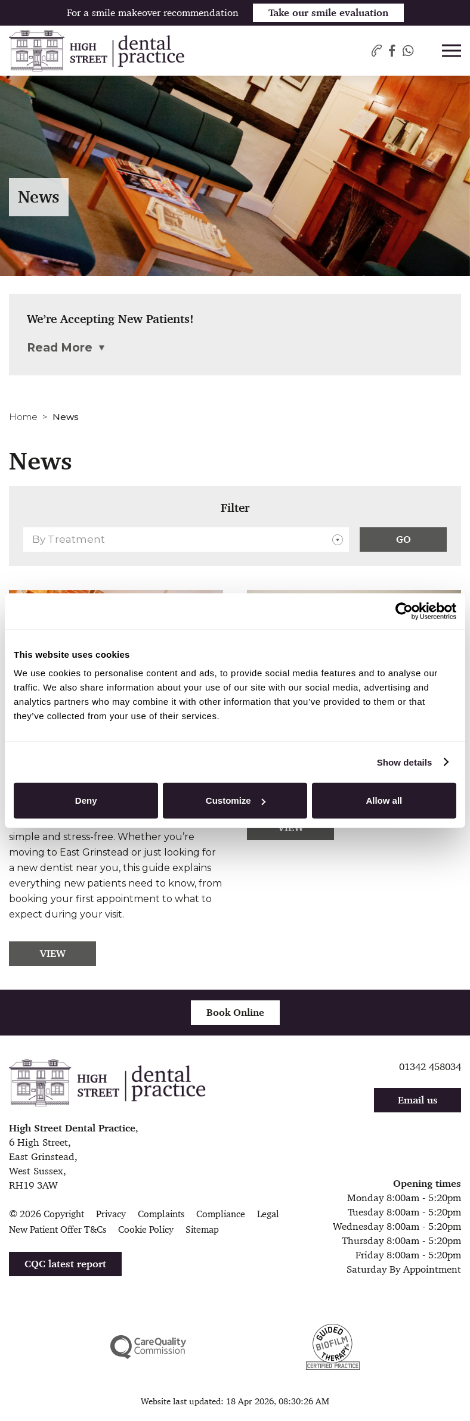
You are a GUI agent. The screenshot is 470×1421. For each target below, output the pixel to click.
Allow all (384, 800)
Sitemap (202, 1229)
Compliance (220, 1214)
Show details (404, 762)
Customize (235, 800)
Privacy (111, 1214)
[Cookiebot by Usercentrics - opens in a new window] (404, 611)
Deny (86, 800)
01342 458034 (430, 1066)
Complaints (161, 1214)
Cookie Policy (146, 1229)
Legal (268, 1214)
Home (23, 416)
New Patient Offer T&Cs (57, 1229)
